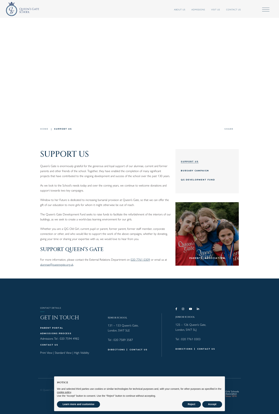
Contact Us (229, 9)
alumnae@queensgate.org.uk (56, 264)
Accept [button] (212, 404)
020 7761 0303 (191, 339)
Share (228, 129)
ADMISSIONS (193, 9)
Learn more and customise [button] (78, 404)
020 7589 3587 (123, 340)
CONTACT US (49, 345)
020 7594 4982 (69, 338)
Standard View (63, 352)
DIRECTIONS (116, 349)
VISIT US (211, 9)
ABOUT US (175, 9)
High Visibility (81, 352)
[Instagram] (183, 309)
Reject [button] (191, 404)
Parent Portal (51, 328)
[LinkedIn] (198, 309)
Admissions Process (56, 333)
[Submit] (249, 10)
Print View (46, 352)
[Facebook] (176, 309)
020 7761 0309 (140, 259)
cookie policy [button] (64, 392)
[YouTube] (190, 309)
